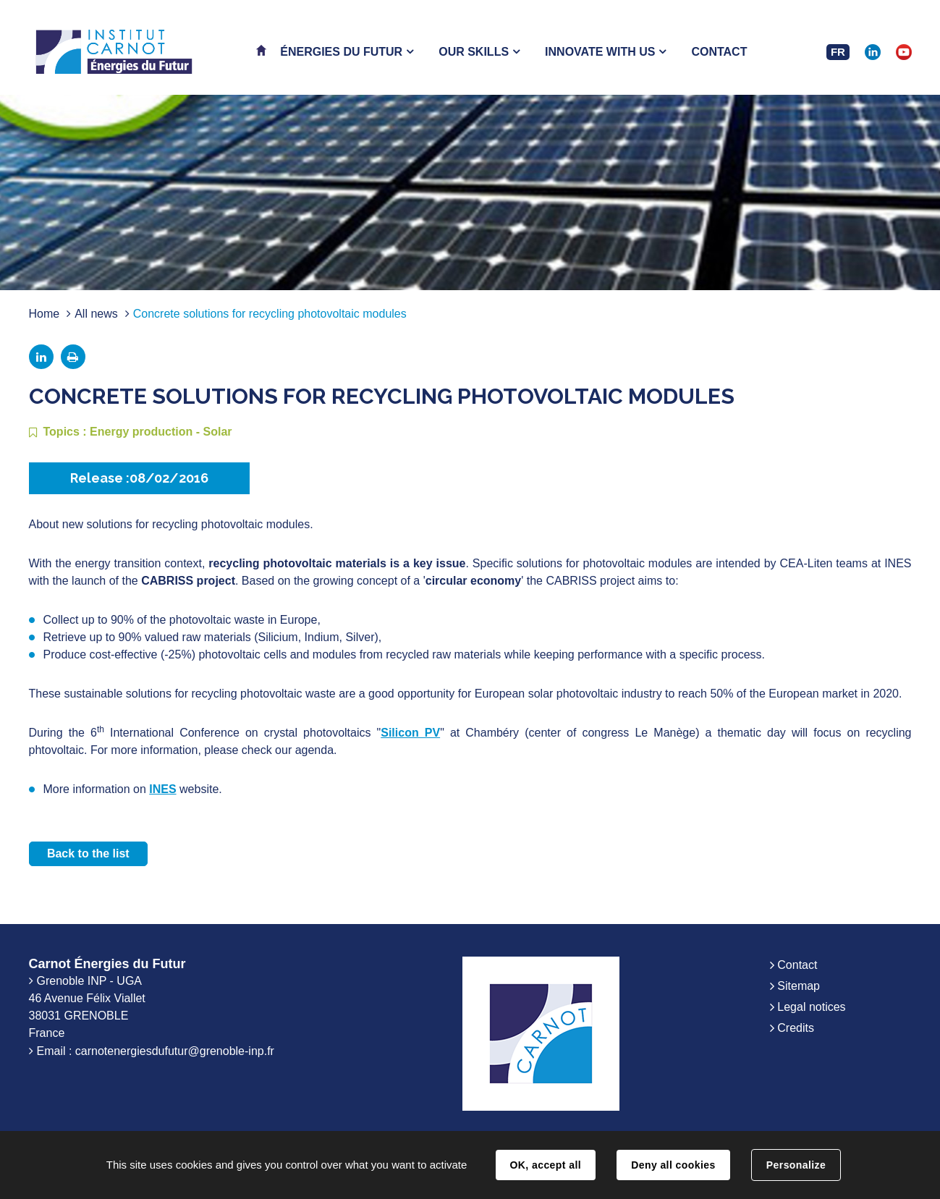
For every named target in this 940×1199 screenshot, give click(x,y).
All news (96, 314)
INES (162, 789)
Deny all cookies (673, 1165)
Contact (797, 965)
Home (44, 314)
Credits (795, 1028)
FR (838, 52)
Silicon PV (410, 732)
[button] (346, 52)
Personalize (796, 1165)
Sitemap (798, 986)
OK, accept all (545, 1165)
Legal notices (811, 1007)
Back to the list (88, 853)
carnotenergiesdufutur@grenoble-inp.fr (174, 1051)
